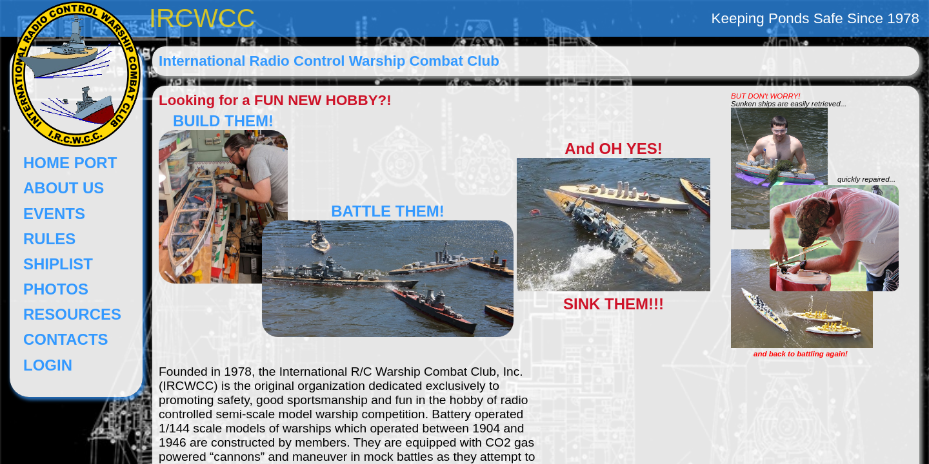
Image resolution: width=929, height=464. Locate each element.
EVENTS (54, 213)
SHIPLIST (58, 264)
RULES (49, 238)
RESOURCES (72, 314)
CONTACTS (65, 339)
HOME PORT (70, 162)
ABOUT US (63, 188)
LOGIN (47, 365)
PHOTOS (55, 289)
